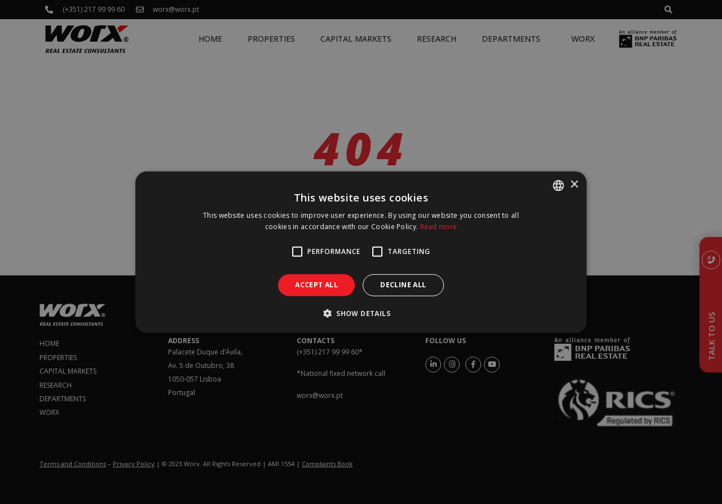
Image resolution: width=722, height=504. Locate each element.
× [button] (574, 185)
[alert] (361, 252)
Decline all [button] (403, 285)
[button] (361, 313)
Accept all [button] (316, 285)
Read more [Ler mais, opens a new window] (438, 226)
